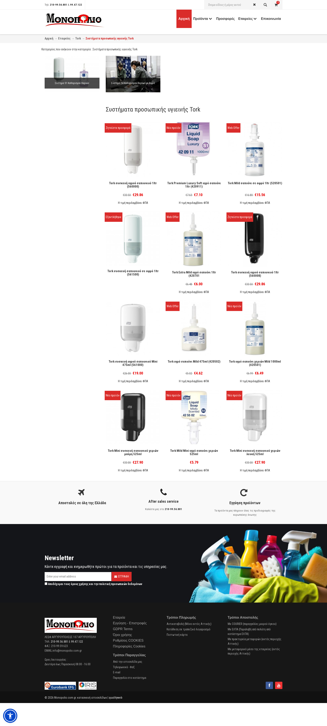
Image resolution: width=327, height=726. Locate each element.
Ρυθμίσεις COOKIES (128, 640)
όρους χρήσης (79, 584)
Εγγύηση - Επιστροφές (130, 623)
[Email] (78, 576)
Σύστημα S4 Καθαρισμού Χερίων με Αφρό (133, 83)
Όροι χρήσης (122, 635)
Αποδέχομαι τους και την (93, 584)
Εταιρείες (64, 38)
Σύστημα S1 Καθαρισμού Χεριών (72, 83)
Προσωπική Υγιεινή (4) (63, 146)
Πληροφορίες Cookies (129, 646)
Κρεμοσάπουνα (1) (61, 152)
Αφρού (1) (56, 171)
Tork (78, 38)
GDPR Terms (123, 629)
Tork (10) (55, 209)
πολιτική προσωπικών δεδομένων (120, 584)
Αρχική (49, 38)
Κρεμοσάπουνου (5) (62, 165)
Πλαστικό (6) (58, 196)
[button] (10, 716)
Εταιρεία (119, 617)
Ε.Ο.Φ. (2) (55, 183)
